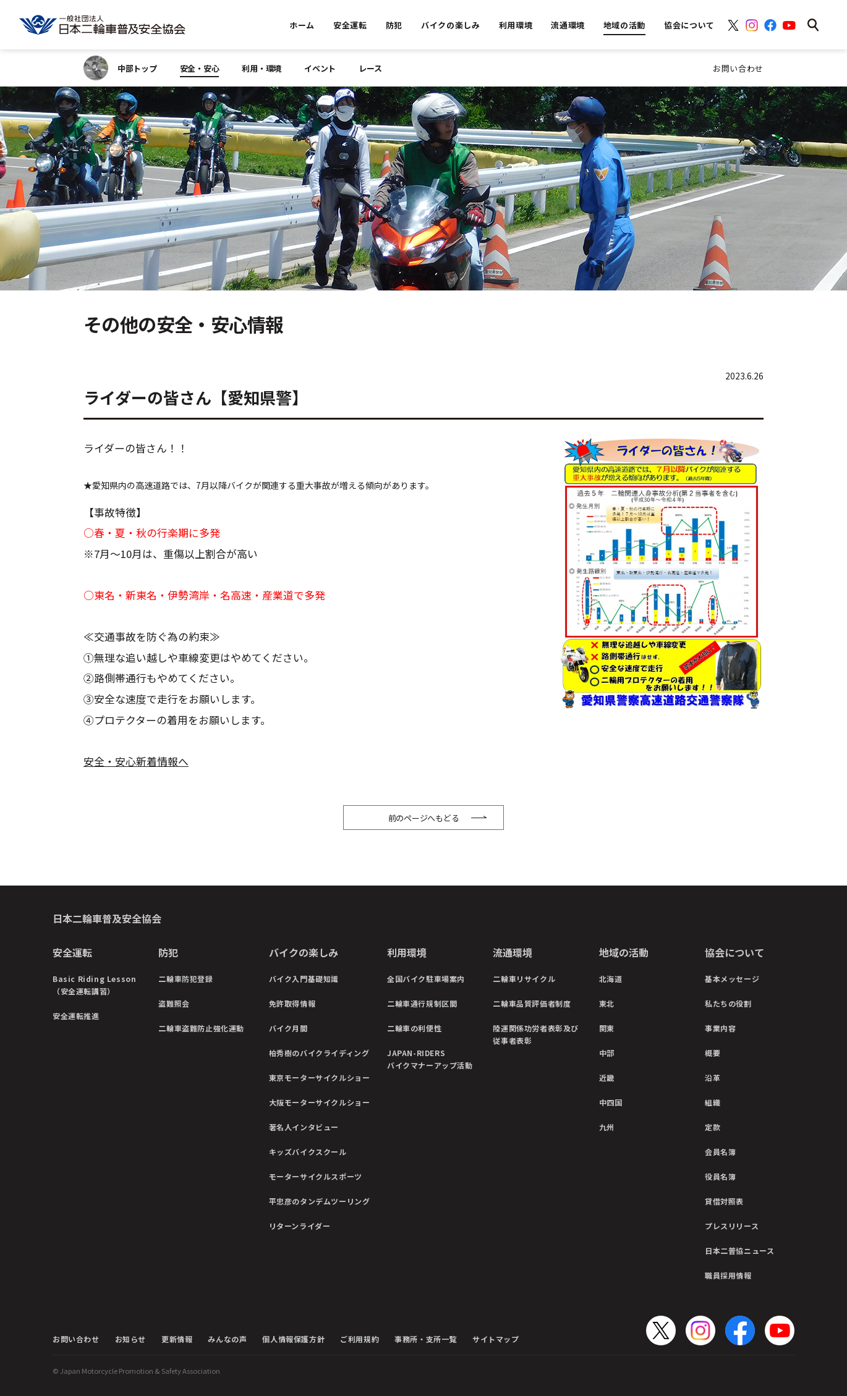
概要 (712, 1052)
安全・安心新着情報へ (136, 761)
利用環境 (407, 952)
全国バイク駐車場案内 (426, 978)
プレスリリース (732, 1225)
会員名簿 (720, 1151)
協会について (734, 952)
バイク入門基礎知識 (304, 978)
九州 (607, 1127)
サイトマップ (495, 1339)
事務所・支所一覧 (425, 1339)
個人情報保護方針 (293, 1339)
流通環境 (512, 952)
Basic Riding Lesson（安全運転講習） (94, 984)
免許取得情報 (292, 1003)
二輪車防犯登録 (185, 978)
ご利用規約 (359, 1339)
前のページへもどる (423, 818)
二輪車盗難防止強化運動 (201, 1028)
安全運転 (72, 952)
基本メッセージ (732, 978)
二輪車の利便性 (414, 1028)
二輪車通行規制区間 (422, 1003)
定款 (712, 1127)
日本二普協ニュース (739, 1250)
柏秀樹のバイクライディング (319, 1052)
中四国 (611, 1102)
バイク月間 (288, 1028)
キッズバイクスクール (308, 1151)
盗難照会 (173, 1003)
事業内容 (720, 1028)
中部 (607, 1052)
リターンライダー (300, 1225)
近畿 (607, 1077)
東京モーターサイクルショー (319, 1077)
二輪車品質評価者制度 (532, 1003)
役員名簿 (720, 1176)
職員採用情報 (728, 1275)
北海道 (611, 978)
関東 (607, 1028)
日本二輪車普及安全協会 (107, 918)
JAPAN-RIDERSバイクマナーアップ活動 (430, 1058)
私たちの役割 (728, 1003)
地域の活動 (624, 952)
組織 (712, 1102)
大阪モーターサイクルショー (319, 1102)
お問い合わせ (738, 68)
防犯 (168, 952)
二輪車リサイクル (524, 978)
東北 (607, 1003)
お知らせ (130, 1339)
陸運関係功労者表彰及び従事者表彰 (536, 1034)
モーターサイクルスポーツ (315, 1176)
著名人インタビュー (304, 1127)
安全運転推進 (76, 1015)
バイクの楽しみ (303, 952)
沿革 (712, 1077)
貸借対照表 (724, 1201)
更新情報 (176, 1339)
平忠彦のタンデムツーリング (319, 1201)
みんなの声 (227, 1339)
